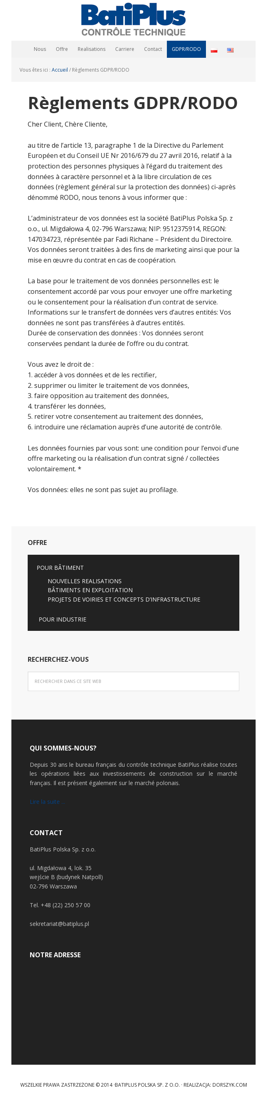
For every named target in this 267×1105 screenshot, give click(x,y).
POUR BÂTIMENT (60, 567)
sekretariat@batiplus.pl (59, 924)
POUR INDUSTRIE (62, 619)
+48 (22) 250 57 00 (65, 905)
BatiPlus (133, 20)
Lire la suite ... (47, 801)
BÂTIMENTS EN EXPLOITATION (90, 590)
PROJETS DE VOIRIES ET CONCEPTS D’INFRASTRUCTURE (124, 599)
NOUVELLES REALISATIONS (85, 581)
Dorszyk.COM (229, 1084)
